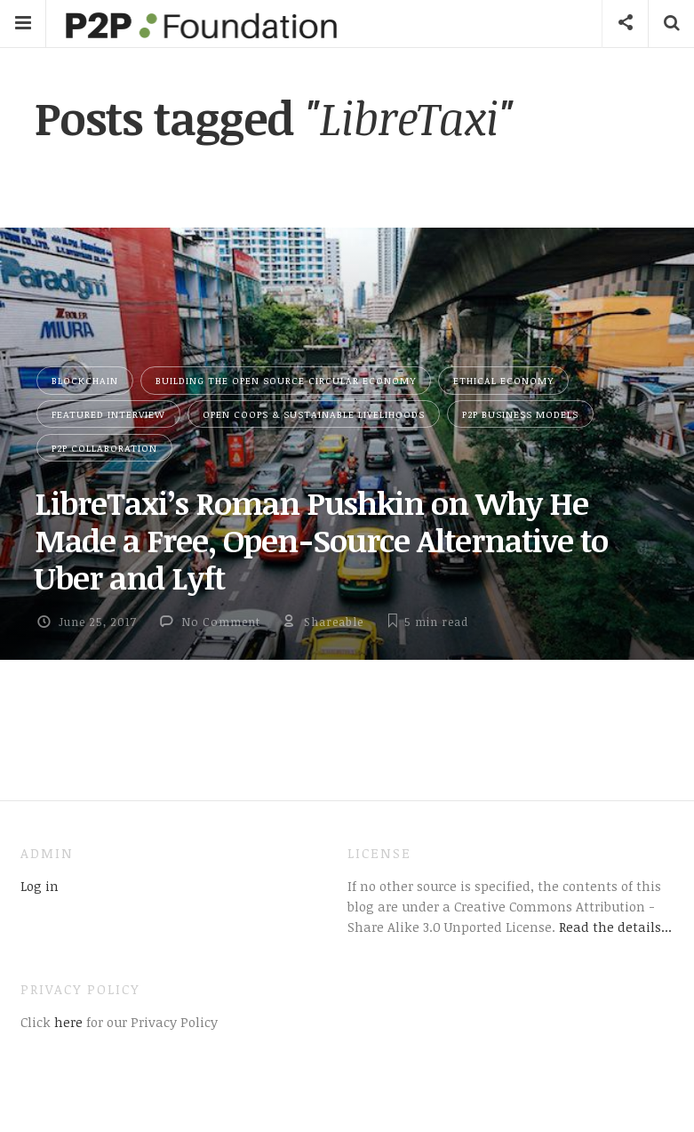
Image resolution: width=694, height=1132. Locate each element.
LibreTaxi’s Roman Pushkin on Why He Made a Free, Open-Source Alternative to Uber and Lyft (321, 539)
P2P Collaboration (104, 447)
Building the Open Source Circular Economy (286, 380)
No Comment (220, 622)
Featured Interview (108, 414)
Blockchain (85, 380)
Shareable (333, 622)
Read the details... (615, 926)
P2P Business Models (520, 414)
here (67, 1022)
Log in (39, 886)
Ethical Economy (503, 380)
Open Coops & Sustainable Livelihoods (314, 414)
